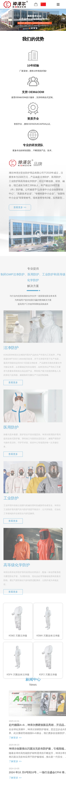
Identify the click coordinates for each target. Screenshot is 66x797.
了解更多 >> (24, 737)
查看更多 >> (29, 207)
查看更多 (13, 391)
